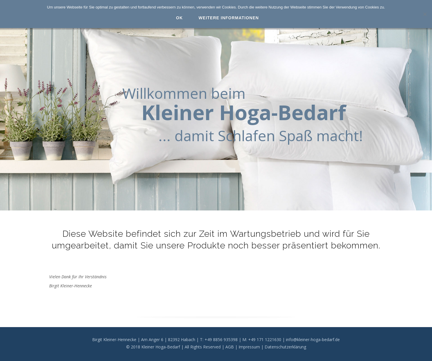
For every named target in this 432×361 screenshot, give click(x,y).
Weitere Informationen (229, 17)
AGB (229, 347)
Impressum (249, 347)
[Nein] (425, 14)
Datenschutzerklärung (285, 347)
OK (179, 17)
